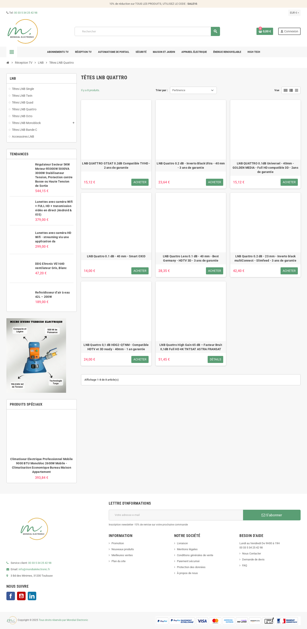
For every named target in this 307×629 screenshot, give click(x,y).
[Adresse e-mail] (176, 515)
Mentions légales (187, 549)
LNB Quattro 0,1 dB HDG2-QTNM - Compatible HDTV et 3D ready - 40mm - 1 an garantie (116, 347)
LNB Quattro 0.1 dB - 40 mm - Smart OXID (116, 256)
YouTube (21, 596)
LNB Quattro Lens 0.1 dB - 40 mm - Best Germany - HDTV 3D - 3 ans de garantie (191, 258)
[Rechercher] (147, 31)
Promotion (118, 543)
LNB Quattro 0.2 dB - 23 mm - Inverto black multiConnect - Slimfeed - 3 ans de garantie (265, 258)
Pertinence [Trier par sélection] (178, 90)
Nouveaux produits (123, 549)
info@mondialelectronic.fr (34, 569)
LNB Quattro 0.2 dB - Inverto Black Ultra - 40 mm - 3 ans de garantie (191, 165)
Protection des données (191, 567)
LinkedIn (32, 596)
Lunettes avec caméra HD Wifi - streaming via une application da (53, 237)
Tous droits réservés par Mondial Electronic (63, 620)
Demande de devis (253, 559)
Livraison (182, 543)
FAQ (244, 565)
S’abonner (272, 515)
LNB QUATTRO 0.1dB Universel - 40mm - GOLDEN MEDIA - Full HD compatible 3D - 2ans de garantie (265, 168)
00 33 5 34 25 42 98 (25, 12)
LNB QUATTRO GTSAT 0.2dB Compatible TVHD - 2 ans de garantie (116, 165)
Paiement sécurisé (188, 561)
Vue (276, 90)
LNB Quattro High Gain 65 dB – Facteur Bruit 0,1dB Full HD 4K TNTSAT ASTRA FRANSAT (190, 347)
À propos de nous (187, 573)
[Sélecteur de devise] (294, 13)
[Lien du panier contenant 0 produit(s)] (264, 31)
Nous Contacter (251, 553)
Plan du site (119, 561)
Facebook (10, 596)
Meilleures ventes (122, 555)
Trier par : (162, 90)
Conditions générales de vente (195, 555)
